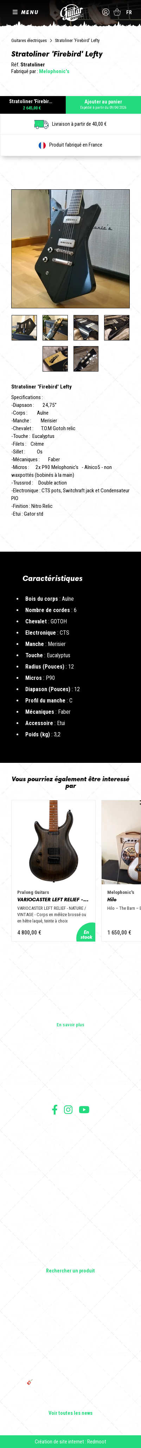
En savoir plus (70, 1024)
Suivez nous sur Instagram (68, 1109)
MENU (30, 12)
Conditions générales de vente (71, 1134)
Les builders (71, 1062)
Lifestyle (70, 1261)
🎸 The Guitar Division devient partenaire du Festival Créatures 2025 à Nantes (71, 1385)
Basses (70, 1221)
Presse (71, 1092)
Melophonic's (54, 71)
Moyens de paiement (70, 1158)
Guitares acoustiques (70, 1212)
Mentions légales (71, 1142)
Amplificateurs (70, 1231)
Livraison (71, 1165)
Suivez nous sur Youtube (84, 1109)
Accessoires (70, 1251)
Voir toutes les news (70, 1413)
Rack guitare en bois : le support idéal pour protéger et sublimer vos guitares (70, 1348)
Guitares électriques (29, 40)
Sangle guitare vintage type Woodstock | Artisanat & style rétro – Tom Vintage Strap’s (70, 1330)
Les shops (70, 1072)
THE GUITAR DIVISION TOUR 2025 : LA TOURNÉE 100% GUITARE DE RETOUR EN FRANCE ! (70, 1366)
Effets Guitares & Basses (70, 1241)
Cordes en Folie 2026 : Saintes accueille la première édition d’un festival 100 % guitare (70, 1311)
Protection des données (71, 1150)
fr (129, 12)
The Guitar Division (70, 12)
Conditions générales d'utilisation (70, 1126)
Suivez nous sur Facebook (55, 1109)
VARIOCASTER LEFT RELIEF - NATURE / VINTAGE (53, 899)
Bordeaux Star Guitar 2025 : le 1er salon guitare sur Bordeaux (70, 1400)
